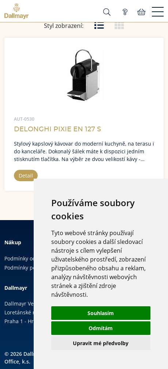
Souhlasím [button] (100, 313)
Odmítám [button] (101, 328)
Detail (26, 175)
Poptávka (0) (124, 12)
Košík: (141, 12)
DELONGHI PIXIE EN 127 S (57, 129)
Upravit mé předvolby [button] (100, 343)
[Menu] (158, 12)
